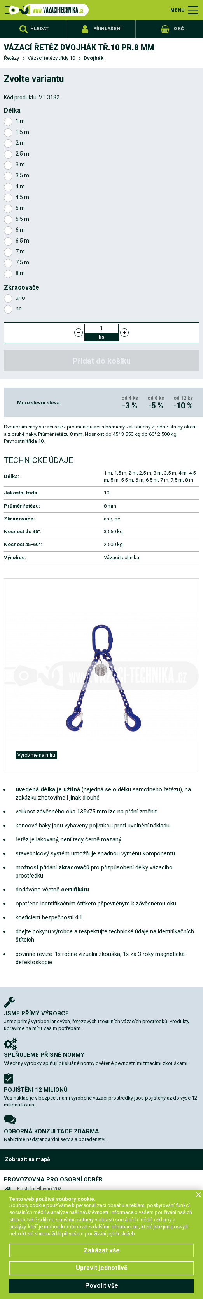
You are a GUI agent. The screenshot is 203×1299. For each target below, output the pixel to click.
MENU (177, 10)
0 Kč (179, 28)
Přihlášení (107, 28)
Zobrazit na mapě (27, 1159)
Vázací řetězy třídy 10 (51, 58)
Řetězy (11, 58)
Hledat (39, 28)
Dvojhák (93, 58)
